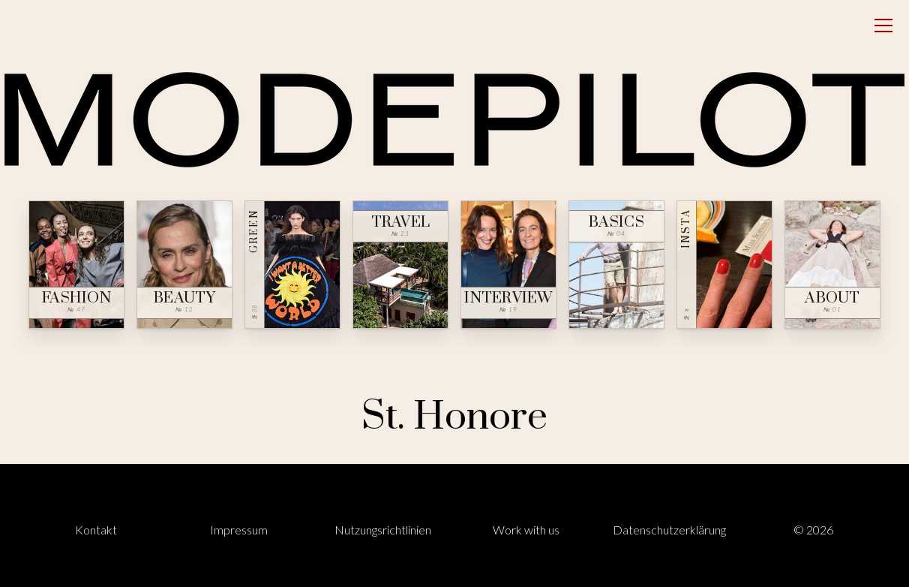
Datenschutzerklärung (669, 529)
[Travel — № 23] (400, 264)
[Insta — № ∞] (724, 264)
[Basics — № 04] (616, 264)
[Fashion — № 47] (76, 264)
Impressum (239, 529)
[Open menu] (883, 25)
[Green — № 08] (292, 264)
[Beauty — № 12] (184, 264)
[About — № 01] (832, 264)
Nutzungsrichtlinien (382, 529)
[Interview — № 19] (508, 264)
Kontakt (96, 529)
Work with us (526, 529)
